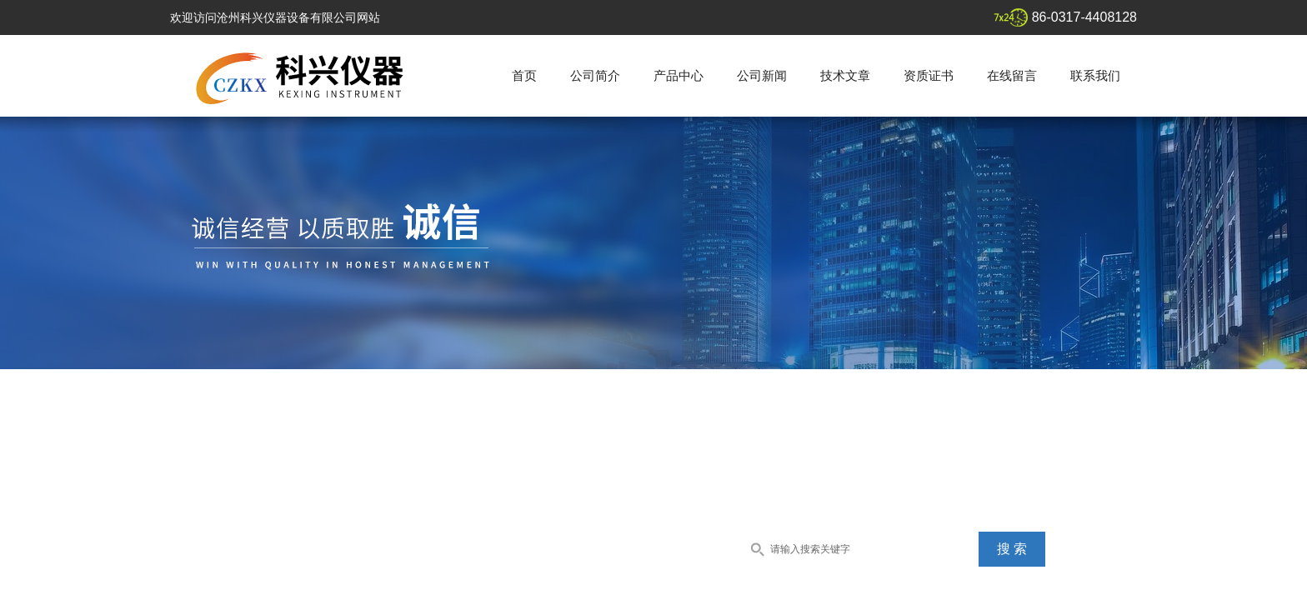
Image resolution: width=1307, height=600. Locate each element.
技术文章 (845, 75)
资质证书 (929, 75)
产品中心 (679, 75)
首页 (524, 75)
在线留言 (1012, 75)
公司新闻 (762, 75)
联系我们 (1095, 75)
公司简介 (595, 75)
